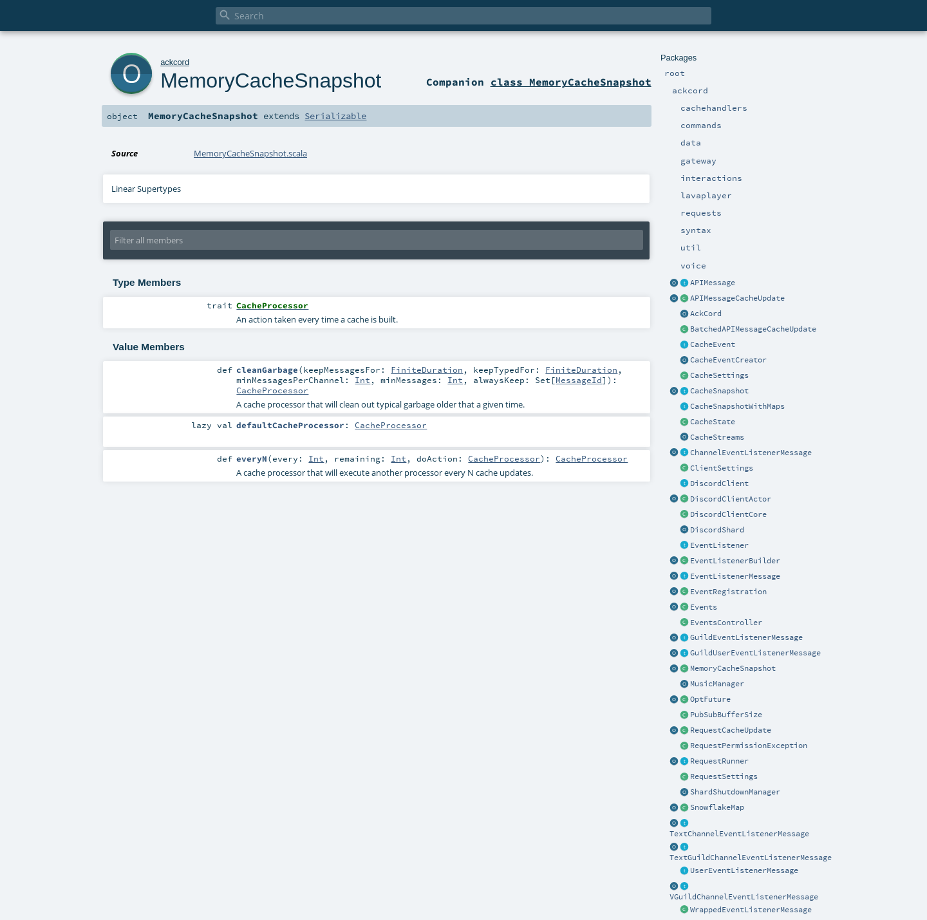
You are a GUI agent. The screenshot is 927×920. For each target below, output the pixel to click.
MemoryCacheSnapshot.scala (250, 153)
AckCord (706, 313)
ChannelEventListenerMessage (751, 452)
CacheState (712, 421)
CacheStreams (717, 437)
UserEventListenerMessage (744, 870)
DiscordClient (719, 483)
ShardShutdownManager (735, 791)
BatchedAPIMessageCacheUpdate (753, 328)
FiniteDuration (427, 369)
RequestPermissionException (748, 745)
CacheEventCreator (728, 359)
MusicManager (717, 683)
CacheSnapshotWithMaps (737, 406)
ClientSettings (721, 468)
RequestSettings (724, 776)
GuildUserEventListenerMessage (755, 652)
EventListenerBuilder (735, 560)
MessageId (579, 380)
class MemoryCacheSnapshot (571, 81)
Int (362, 380)
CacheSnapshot (719, 390)
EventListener (719, 545)
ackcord (174, 62)
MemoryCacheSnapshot (733, 668)
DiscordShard (717, 529)
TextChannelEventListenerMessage (739, 833)
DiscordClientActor (730, 498)
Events (703, 607)
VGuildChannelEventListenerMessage (744, 896)
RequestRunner (719, 760)
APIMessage (712, 282)
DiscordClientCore (728, 514)
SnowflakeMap (717, 807)
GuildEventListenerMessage (746, 637)
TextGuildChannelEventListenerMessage (751, 857)
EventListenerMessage (735, 576)
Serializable (335, 116)
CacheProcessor (272, 390)
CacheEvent (712, 344)
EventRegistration (728, 591)
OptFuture (710, 699)
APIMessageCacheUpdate (737, 298)
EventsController (726, 622)
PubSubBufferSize (726, 714)
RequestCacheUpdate (730, 730)
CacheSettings (719, 375)
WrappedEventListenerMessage (751, 909)
